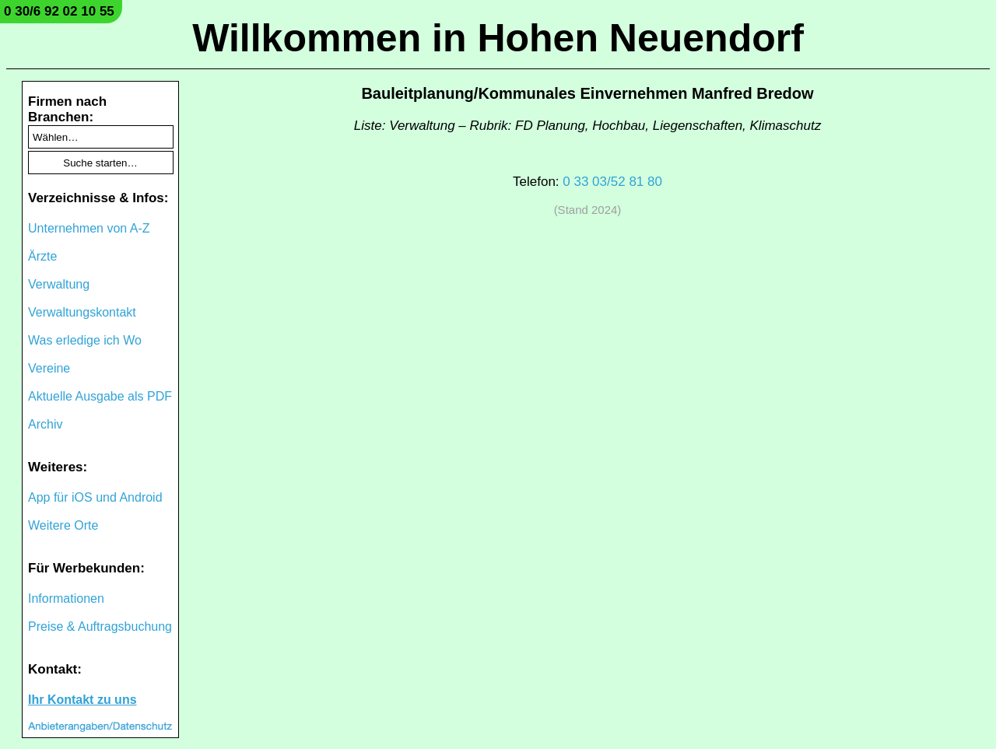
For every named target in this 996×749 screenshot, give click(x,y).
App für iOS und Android (95, 497)
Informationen (66, 598)
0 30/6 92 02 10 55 (59, 11)
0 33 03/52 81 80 (612, 181)
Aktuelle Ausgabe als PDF (100, 396)
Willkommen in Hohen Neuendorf (498, 38)
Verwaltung (58, 284)
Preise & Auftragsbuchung (100, 626)
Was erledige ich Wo (85, 340)
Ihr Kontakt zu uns (82, 699)
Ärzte (42, 256)
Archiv (45, 424)
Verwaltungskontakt (82, 312)
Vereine (49, 368)
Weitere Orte (63, 525)
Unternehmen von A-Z (89, 228)
